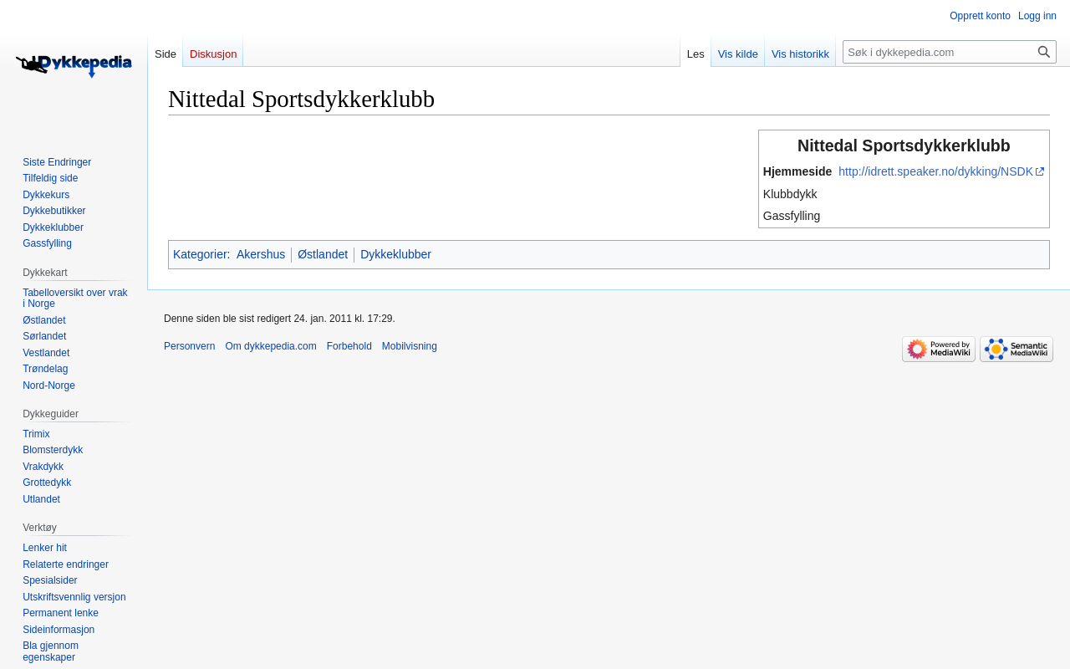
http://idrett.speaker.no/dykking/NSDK (935, 171)
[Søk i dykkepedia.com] (950, 52)
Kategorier (200, 254)
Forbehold (349, 346)
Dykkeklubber (395, 254)
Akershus (261, 254)
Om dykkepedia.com (270, 346)
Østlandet (323, 254)
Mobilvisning (409, 346)
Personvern (189, 346)
